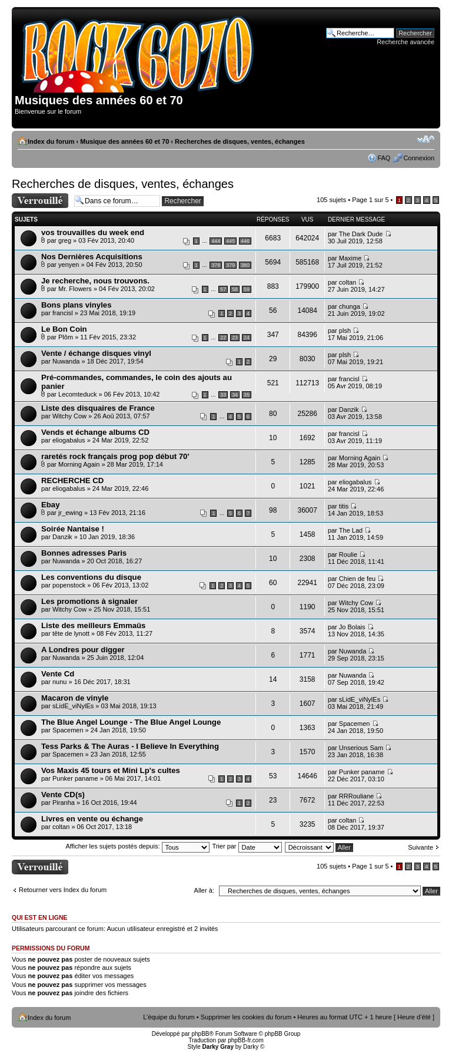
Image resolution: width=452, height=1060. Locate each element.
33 (223, 395)
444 (215, 241)
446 (245, 241)
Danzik (349, 409)
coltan (347, 282)
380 (245, 265)
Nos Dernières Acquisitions (91, 256)
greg (64, 240)
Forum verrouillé (40, 200)
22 (223, 338)
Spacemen (68, 730)
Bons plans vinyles (76, 305)
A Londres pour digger (83, 649)
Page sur (370, 199)
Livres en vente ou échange (92, 818)
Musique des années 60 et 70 (124, 141)
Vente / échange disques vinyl (96, 353)
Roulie (348, 554)
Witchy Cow (69, 416)
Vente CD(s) (63, 794)
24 (247, 338)
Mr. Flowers (75, 288)
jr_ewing (70, 512)
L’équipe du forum (168, 1017)
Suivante (420, 847)
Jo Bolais (352, 626)
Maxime (350, 258)
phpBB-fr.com (246, 1040)
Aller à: (204, 890)
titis (344, 506)
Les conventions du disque (91, 577)
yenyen (68, 264)
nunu (59, 681)
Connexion (418, 157)
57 (223, 289)
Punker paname (75, 778)
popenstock (68, 585)
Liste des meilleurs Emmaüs (93, 625)
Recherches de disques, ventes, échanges (240, 141)
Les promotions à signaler (89, 601)
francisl (62, 312)
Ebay (50, 504)
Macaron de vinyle (74, 698)
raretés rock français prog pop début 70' (115, 456)
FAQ (383, 157)
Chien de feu (357, 578)
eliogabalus (68, 440)
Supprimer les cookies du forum (246, 1017)
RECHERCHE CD (72, 480)
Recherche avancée (405, 41)
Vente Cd (57, 673)
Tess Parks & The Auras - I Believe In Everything (130, 746)
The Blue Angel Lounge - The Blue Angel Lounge (131, 722)
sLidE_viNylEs (73, 705)
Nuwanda (65, 361)
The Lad (351, 530)
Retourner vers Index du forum (63, 889)
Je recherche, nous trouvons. (95, 280)
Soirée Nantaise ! (72, 528)
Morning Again (78, 464)
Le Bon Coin (64, 329)
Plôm (65, 337)
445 (230, 241)
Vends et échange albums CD (95, 432)
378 (215, 265)
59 (247, 289)
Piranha (63, 802)
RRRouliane (356, 796)
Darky (250, 1047)
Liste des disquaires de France (98, 408)
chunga (349, 306)
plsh (345, 330)
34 (235, 395)
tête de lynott (70, 633)
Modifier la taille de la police (425, 139)
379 (230, 265)
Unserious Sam (361, 747)
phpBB (200, 1034)
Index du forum (51, 141)
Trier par (246, 846)
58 (235, 289)
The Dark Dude (361, 233)
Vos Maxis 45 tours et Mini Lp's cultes (110, 770)
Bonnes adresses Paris (84, 553)
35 (247, 395)
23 (235, 338)
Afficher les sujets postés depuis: (137, 846)
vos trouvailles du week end (92, 232)
